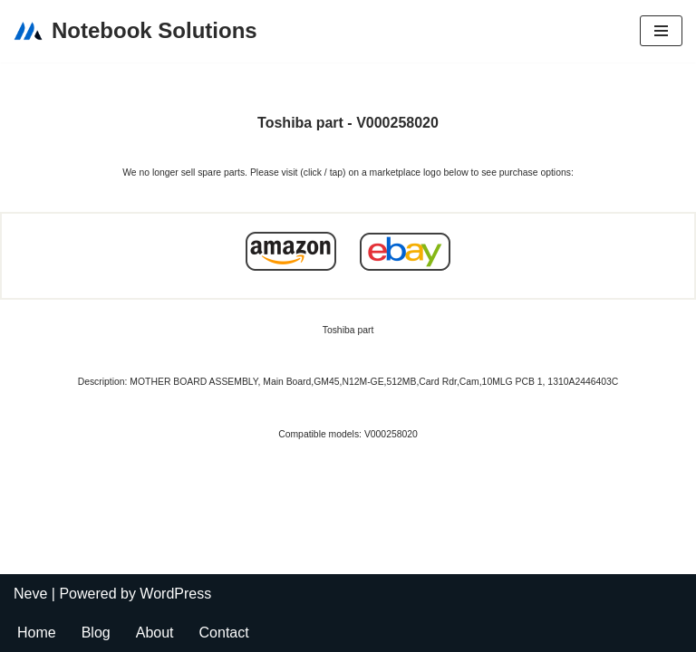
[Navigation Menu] (661, 30)
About (155, 632)
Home (36, 632)
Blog (96, 632)
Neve (30, 593)
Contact (224, 632)
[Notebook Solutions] (135, 31)
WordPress (175, 593)
